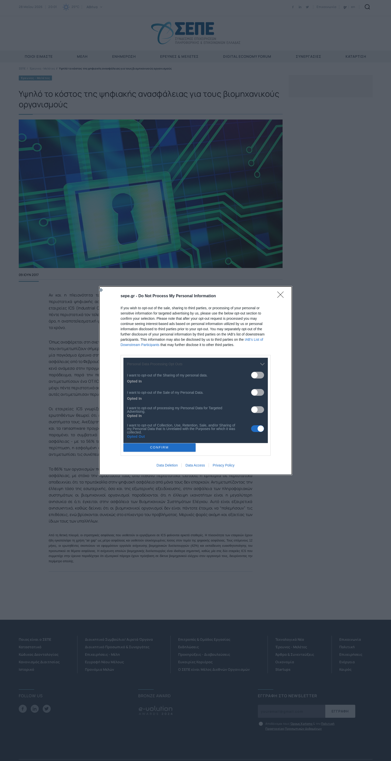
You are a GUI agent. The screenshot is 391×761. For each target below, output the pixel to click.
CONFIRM (159, 447)
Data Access (195, 465)
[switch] (257, 375)
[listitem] (195, 364)
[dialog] (195, 380)
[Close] (282, 296)
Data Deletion (167, 465)
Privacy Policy (223, 465)
